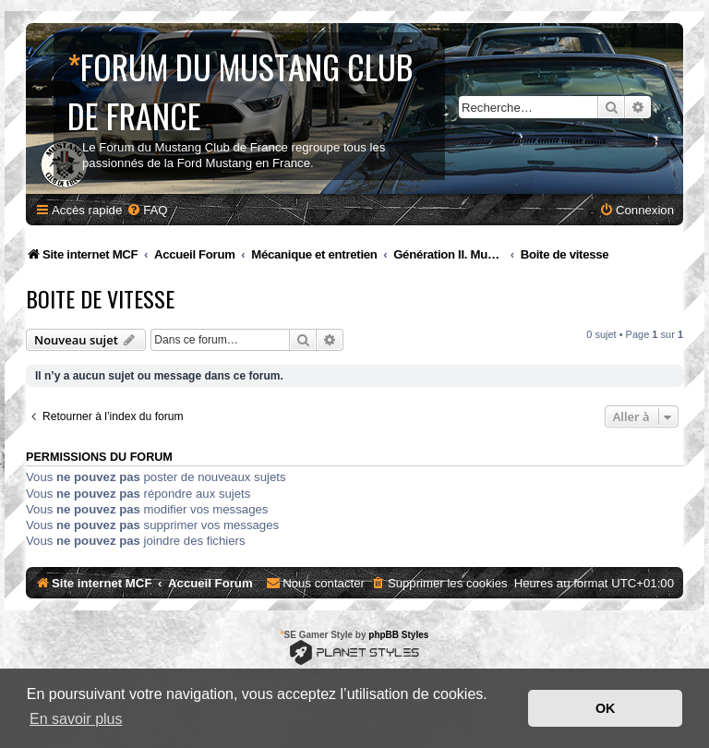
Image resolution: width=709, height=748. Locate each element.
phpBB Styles (398, 635)
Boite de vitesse (100, 298)
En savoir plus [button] (76, 719)
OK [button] (605, 708)
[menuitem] (146, 210)
